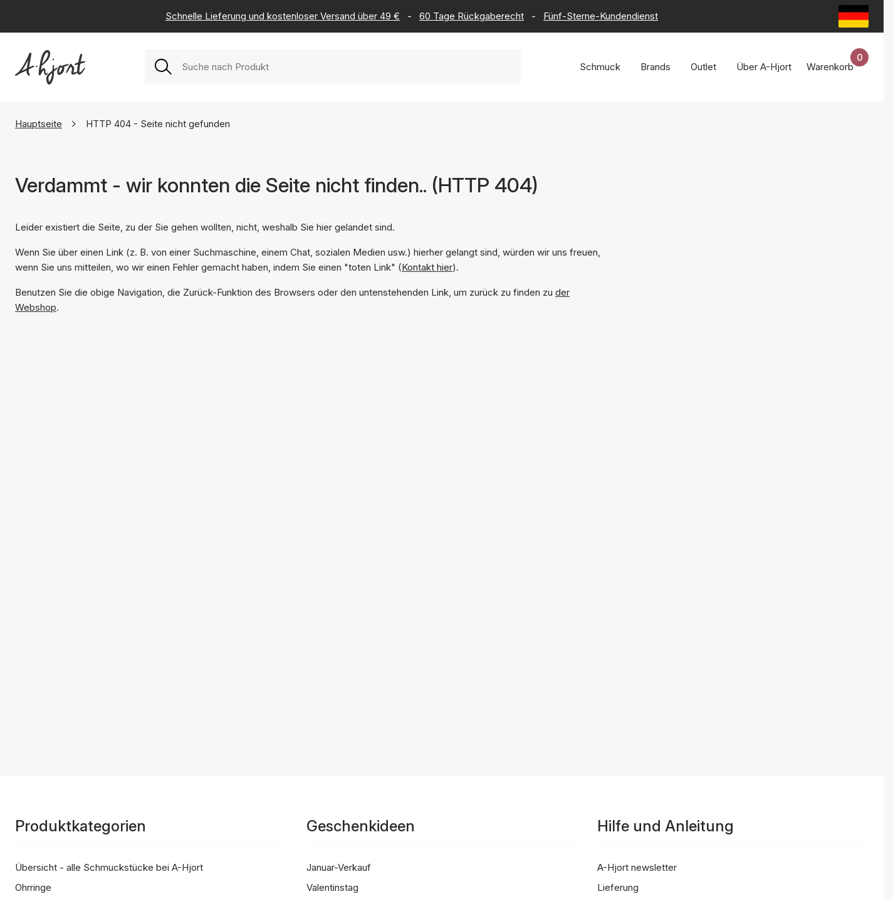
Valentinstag (332, 887)
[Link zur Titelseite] (50, 67)
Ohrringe (33, 887)
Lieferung (618, 887)
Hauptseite (38, 124)
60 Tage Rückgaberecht (471, 16)
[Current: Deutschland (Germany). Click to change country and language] (853, 16)
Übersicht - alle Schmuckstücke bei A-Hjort (109, 867)
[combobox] (346, 67)
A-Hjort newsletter (637, 867)
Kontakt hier (427, 267)
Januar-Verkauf (338, 867)
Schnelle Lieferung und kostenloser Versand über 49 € (282, 16)
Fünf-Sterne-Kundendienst (600, 16)
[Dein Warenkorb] (838, 67)
